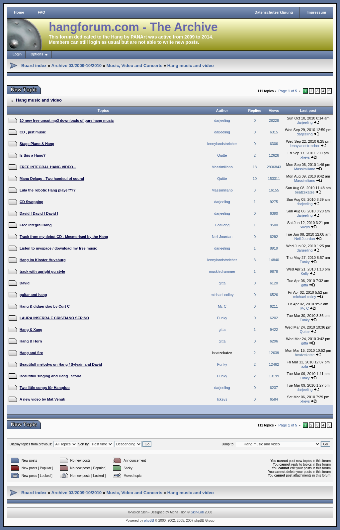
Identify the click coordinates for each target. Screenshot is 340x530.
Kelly (305, 273)
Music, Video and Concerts (134, 65)
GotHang (222, 225)
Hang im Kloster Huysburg (43, 260)
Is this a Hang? (32, 155)
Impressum (316, 12)
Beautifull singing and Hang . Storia (50, 376)
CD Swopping (31, 202)
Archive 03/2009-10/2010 (76, 65)
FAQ (41, 12)
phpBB (149, 520)
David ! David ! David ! (39, 213)
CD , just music (33, 132)
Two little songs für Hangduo (45, 388)
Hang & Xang (31, 330)
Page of (287, 91)
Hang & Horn (31, 341)
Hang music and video (190, 65)
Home (19, 12)
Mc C (222, 306)
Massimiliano (222, 167)
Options (37, 54)
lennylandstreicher (222, 144)
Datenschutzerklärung (274, 12)
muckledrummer (222, 271)
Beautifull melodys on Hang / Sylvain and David (61, 364)
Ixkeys (304, 157)
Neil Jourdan (222, 237)
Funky (304, 262)
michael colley (222, 295)
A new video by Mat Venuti (42, 399)
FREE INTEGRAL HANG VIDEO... (48, 167)
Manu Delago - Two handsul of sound (52, 179)
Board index (33, 65)
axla (304, 366)
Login (17, 54)
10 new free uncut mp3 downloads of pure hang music (67, 120)
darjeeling (222, 120)
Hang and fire (31, 353)
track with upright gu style (42, 271)
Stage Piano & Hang (37, 144)
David (25, 283)
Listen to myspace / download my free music (58, 248)
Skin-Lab (197, 512)
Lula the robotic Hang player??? (48, 190)
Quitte (222, 155)
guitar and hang (33, 295)
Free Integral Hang (36, 225)
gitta (222, 283)
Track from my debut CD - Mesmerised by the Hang (64, 237)
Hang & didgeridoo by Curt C (45, 306)
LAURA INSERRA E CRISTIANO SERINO (54, 318)
